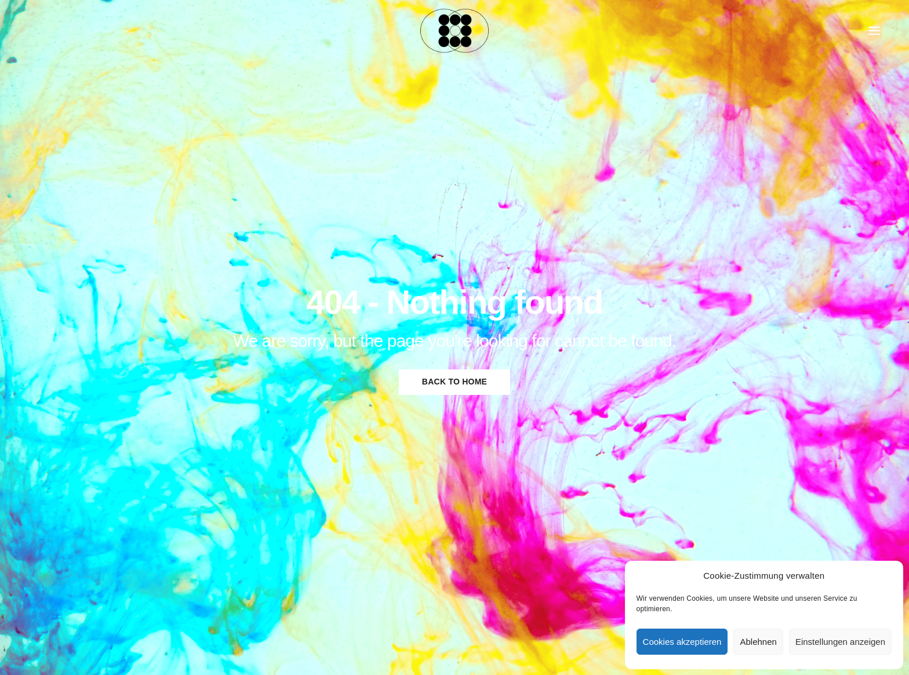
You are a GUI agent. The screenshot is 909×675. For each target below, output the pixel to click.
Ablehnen (758, 642)
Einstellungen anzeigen (840, 642)
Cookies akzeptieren (682, 642)
